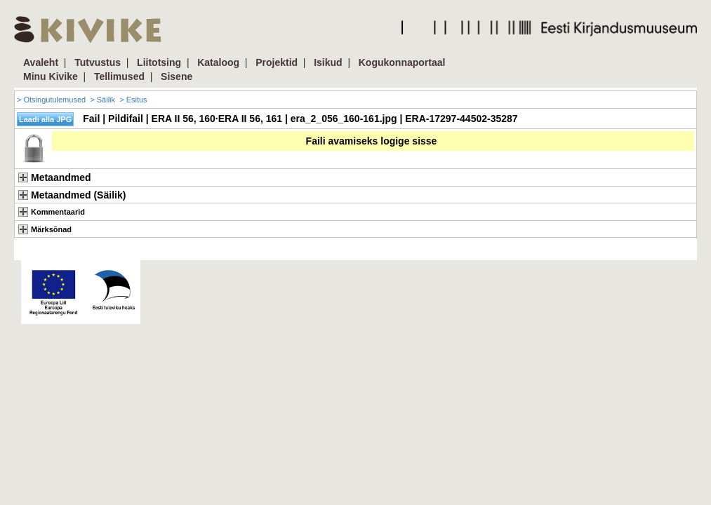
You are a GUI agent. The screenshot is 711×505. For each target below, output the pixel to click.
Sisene (176, 76)
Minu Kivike (50, 76)
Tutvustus (97, 62)
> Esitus (133, 99)
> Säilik (102, 99)
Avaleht (40, 62)
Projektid (276, 62)
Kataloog (218, 62)
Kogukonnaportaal (402, 62)
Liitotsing (159, 62)
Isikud (328, 62)
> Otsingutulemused (51, 99)
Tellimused (119, 76)
